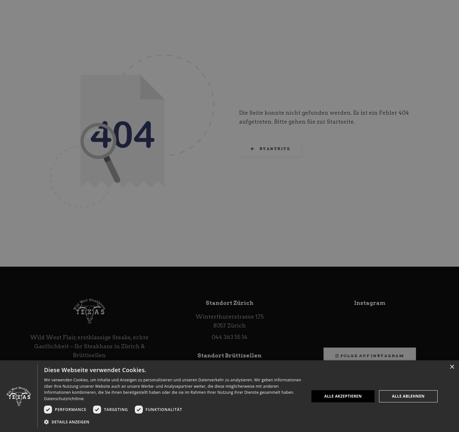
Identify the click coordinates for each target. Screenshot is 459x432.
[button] (172, 422)
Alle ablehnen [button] (408, 396)
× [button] (451, 367)
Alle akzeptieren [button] (343, 396)
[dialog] (229, 396)
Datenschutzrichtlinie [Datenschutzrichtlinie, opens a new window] (64, 398)
